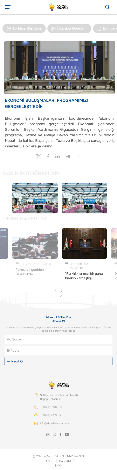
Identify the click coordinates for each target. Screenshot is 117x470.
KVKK (58, 465)
